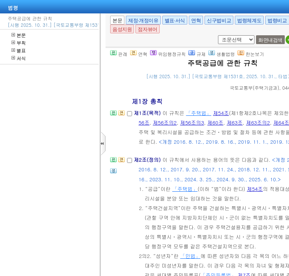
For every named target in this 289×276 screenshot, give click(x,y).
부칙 (19, 42)
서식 (19, 58)
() (254, 87)
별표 (19, 50)
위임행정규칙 (168, 54)
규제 (197, 54)
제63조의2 (258, 122)
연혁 (196, 20)
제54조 (221, 113)
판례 (118, 54)
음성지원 (122, 29)
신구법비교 (219, 20)
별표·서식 (175, 20)
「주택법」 (198, 113)
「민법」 (190, 256)
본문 (19, 35)
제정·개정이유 (143, 20)
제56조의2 (165, 122)
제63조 (235, 122)
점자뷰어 (147, 29)
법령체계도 (249, 20)
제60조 (215, 122)
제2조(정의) (148, 159)
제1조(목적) (148, 113)
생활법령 (221, 54)
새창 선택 (216, 35)
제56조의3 (192, 122)
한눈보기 (251, 54)
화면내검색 (270, 40)
